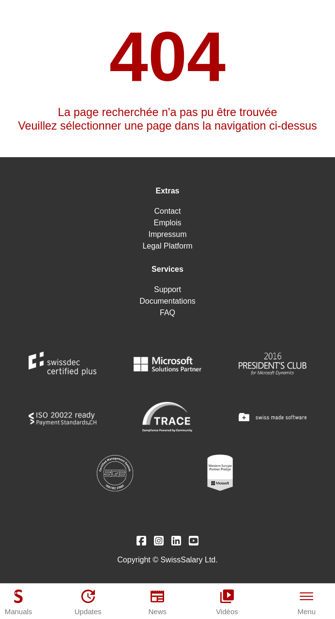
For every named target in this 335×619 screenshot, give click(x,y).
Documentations (167, 301)
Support (167, 289)
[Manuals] (18, 602)
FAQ (167, 313)
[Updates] (88, 602)
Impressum (167, 234)
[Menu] (306, 602)
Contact (167, 211)
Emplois (168, 223)
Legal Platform (167, 246)
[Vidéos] (227, 602)
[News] (157, 602)
